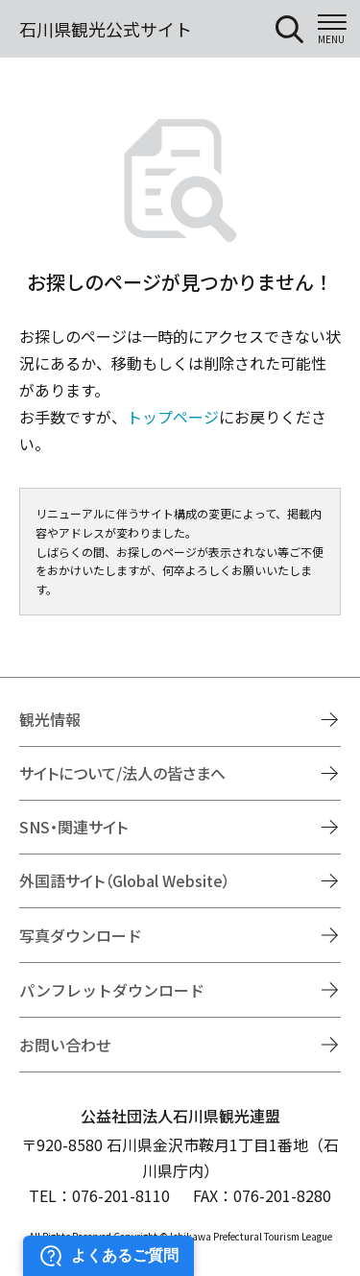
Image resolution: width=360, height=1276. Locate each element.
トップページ (173, 416)
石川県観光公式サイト (105, 28)
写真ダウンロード (80, 935)
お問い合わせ (65, 1044)
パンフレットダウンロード (111, 989)
